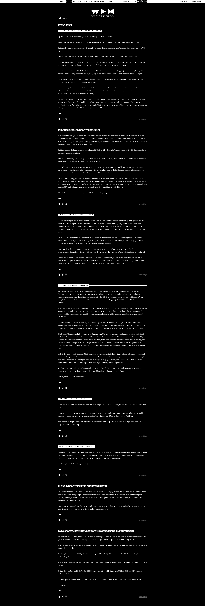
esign (200, 1)
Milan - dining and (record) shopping (80, 31)
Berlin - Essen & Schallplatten (76, 215)
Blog (68, 1)
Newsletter (129, 1)
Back (64, 18)
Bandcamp (98, 1)
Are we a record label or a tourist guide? (83, 486)
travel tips (143, 119)
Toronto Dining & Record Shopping (79, 130)
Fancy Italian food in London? (76, 447)
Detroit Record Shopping (73, 285)
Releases (87, 1)
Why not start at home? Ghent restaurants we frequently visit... (96, 531)
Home (62, 1)
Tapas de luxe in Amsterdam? (75, 399)
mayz (187, 1)
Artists (77, 1)
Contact (110, 1)
